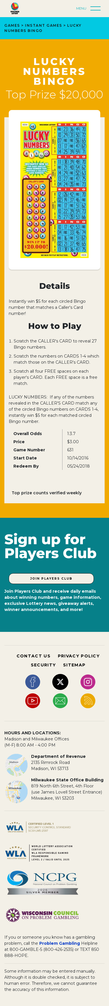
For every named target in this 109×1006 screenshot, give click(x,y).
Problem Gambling (59, 943)
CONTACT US (34, 656)
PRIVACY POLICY (79, 656)
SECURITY (43, 665)
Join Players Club (51, 578)
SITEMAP (74, 665)
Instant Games (43, 25)
